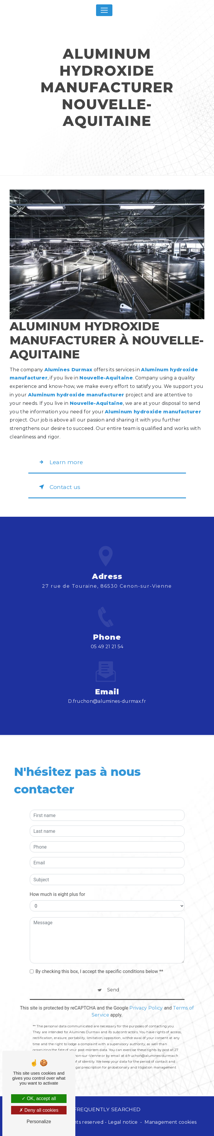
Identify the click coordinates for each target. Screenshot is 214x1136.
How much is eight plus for (57, 886)
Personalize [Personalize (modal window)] (39, 1121)
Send (113, 981)
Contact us (58, 487)
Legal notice (123, 1122)
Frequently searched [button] (107, 1109)
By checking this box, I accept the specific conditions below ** (99, 963)
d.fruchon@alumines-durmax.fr (107, 693)
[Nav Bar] (104, 10)
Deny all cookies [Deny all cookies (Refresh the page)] (38, 1110)
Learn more (59, 462)
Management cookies (170, 1122)
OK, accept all (39, 1098)
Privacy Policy (146, 1000)
